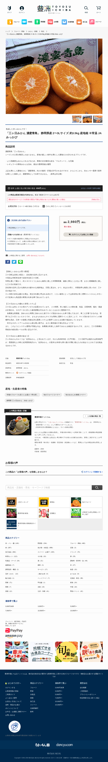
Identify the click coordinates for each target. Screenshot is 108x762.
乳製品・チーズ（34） (12, 561)
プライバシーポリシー (88, 694)
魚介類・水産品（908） (46, 548)
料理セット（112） (11, 556)
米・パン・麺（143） (12, 543)
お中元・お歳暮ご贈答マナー (15, 712)
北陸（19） (41, 587)
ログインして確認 (25, 373)
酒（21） (41, 561)
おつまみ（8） (75, 574)
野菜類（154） (43, 543)
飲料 (31, 712)
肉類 (31, 698)
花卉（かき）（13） (12, 574)
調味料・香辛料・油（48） (79, 561)
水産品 (27, 22)
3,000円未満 (9, 606)
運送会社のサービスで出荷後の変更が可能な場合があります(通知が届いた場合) (36, 199)
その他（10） (42, 556)
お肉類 (53, 22)
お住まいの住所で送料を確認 (90, 188)
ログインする (10, 688)
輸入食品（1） (10, 578)
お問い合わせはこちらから (35, 255)
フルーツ (13, 22)
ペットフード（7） (44, 578)
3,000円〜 (41, 606)
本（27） (73, 565)
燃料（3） (41, 565)
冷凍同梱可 (34, 708)
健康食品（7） (10, 565)
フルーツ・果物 (19, 31)
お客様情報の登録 (11, 691)
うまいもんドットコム (55, 422)
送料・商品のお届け (12, 705)
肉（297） (8, 548)
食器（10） (74, 569)
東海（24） (74, 582)
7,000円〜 (8, 611)
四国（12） (9, 591)
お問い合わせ (10, 715)
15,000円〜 (74, 611)
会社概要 (83, 688)
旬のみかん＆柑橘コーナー (76, 395)
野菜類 (40, 22)
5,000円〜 (73, 606)
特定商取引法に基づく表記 (89, 698)
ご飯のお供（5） (43, 574)
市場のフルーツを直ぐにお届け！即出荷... (22, 395)
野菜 (31, 691)
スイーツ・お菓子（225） (46, 552)
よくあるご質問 (11, 698)
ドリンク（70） (75, 552)
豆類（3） (73, 548)
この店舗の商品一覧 (94, 416)
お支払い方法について (13, 701)
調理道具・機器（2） (12, 569)
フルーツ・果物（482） (78, 543)
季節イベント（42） (77, 591)
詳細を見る (96, 199)
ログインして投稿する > (93, 472)
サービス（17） (43, 569)
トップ (7, 31)
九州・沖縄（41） (44, 591)
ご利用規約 (84, 691)
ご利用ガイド (10, 694)
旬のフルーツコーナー (52, 395)
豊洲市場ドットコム (23, 358)
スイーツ (95, 22)
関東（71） (9, 582)
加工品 (82, 22)
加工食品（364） (11, 552)
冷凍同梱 (68, 22)
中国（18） (74, 587)
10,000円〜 (41, 611)
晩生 (42, 31)
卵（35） (73, 556)
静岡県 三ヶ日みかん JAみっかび (19, 400)
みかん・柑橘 (32, 31)
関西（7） (8, 587)
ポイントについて (11, 708)
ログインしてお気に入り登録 (81, 234)
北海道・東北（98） (77, 578)
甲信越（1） (42, 582)
